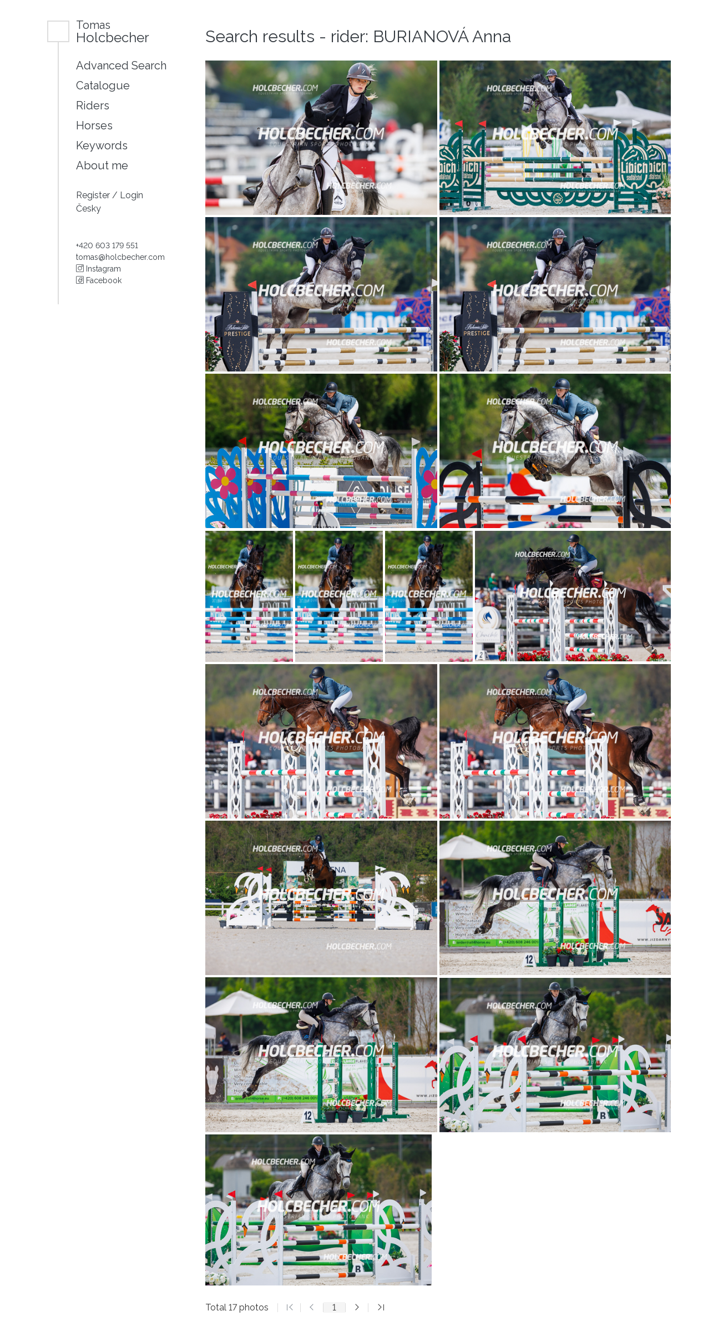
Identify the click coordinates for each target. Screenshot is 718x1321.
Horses (94, 125)
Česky (88, 208)
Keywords (102, 145)
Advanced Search (121, 65)
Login (131, 195)
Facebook (99, 280)
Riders (92, 105)
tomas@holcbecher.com (120, 257)
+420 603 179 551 (107, 245)
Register (94, 195)
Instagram (98, 268)
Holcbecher (112, 31)
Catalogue (103, 85)
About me (102, 165)
